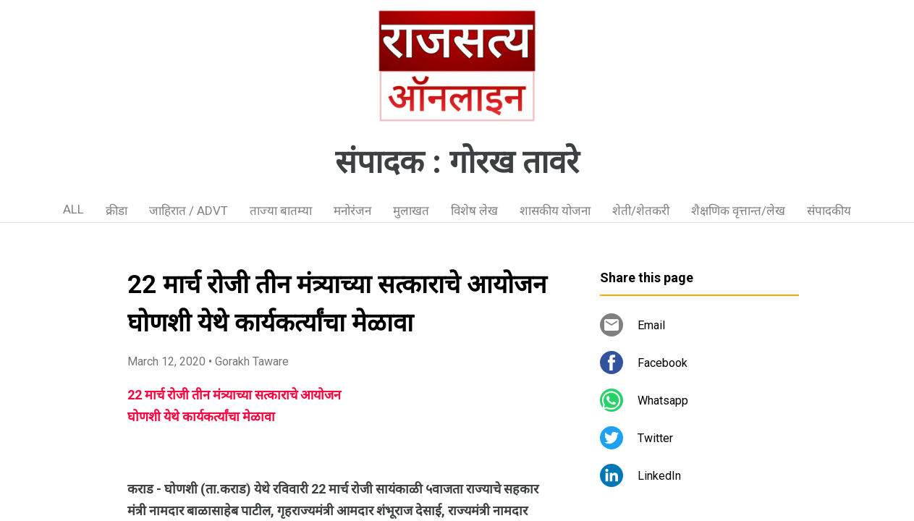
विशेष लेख (474, 210)
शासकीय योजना (555, 210)
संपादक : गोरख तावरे (457, 162)
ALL (73, 209)
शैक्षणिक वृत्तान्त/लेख (738, 210)
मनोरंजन (352, 210)
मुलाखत (411, 210)
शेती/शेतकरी (640, 210)
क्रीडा (116, 210)
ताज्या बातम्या (281, 210)
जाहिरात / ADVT (188, 210)
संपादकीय (829, 210)
